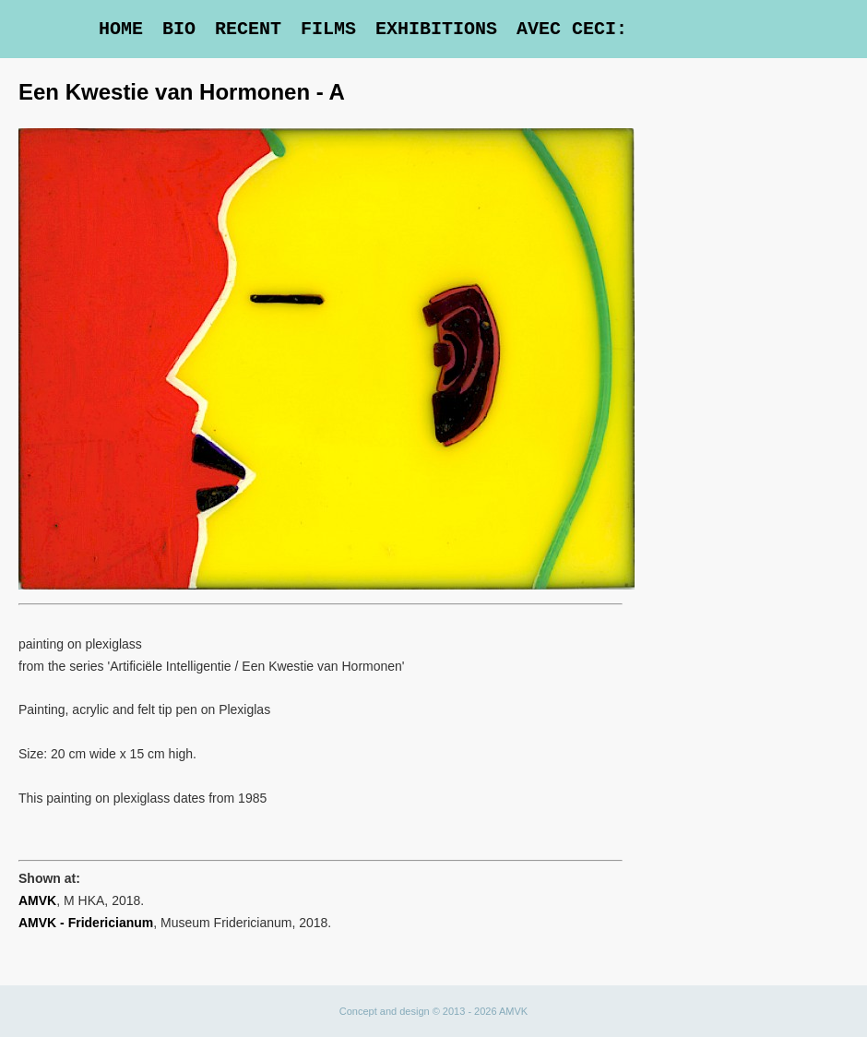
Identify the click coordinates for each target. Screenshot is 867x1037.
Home (121, 29)
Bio (179, 29)
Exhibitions (436, 29)
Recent (248, 29)
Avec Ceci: (572, 29)
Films (328, 29)
